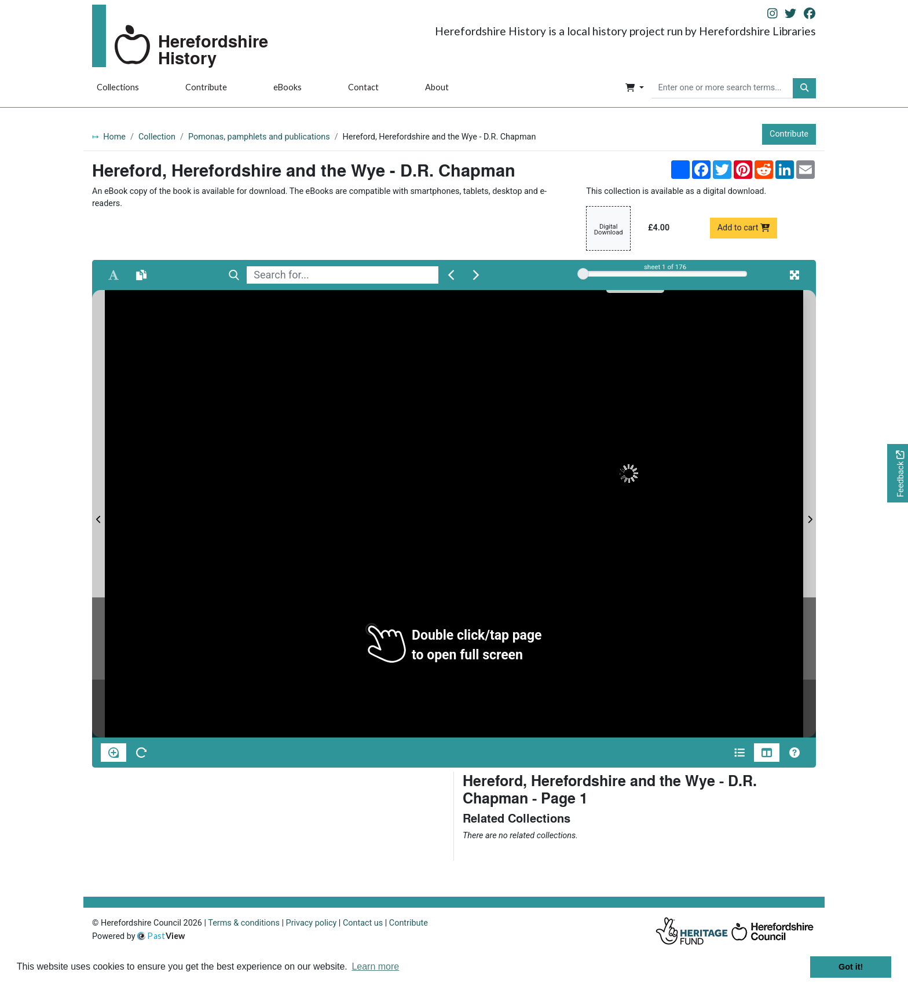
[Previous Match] (451, 275)
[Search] (234, 275)
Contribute (206, 87)
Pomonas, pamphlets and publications (259, 137)
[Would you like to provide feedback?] (897, 473)
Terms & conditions (244, 923)
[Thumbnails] (766, 752)
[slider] (583, 274)
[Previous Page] (98, 514)
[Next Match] (476, 275)
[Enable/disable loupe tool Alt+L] (113, 752)
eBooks (287, 87)
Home (114, 137)
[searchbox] (722, 88)
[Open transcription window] (141, 275)
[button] (634, 88)
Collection (156, 137)
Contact (363, 87)
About (437, 87)
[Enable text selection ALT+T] (113, 275)
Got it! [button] (851, 966)
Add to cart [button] (743, 228)
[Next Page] (809, 514)
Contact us (363, 923)
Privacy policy (311, 923)
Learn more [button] (375, 966)
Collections (118, 87)
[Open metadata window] (739, 752)
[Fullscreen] (794, 275)
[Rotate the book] (141, 752)
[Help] (794, 752)
